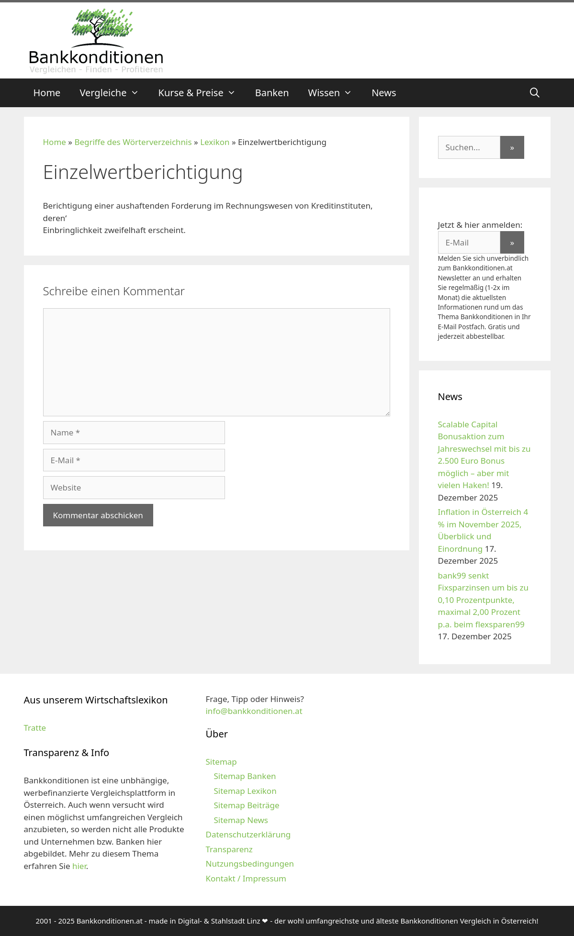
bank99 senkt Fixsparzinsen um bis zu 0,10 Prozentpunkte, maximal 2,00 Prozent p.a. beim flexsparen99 (483, 600)
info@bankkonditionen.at (253, 710)
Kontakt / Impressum (245, 878)
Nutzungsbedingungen (249, 863)
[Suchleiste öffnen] (535, 92)
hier (79, 865)
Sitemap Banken (245, 775)
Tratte (35, 727)
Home (47, 92)
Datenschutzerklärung (248, 834)
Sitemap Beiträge (246, 805)
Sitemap (220, 761)
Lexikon (214, 141)
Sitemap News (241, 819)
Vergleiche (113, 92)
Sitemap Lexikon (245, 790)
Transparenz (228, 849)
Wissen (335, 92)
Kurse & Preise (202, 92)
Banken (272, 92)
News (383, 92)
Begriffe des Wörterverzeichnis (132, 141)
